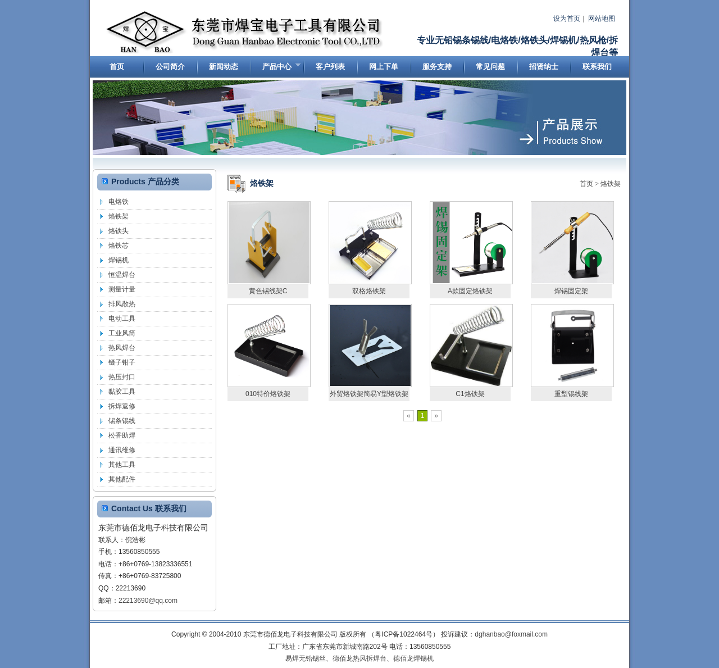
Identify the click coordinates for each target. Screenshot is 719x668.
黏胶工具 (121, 392)
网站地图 (601, 18)
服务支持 (437, 66)
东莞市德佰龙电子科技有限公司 (245, 32)
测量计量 (121, 289)
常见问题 (490, 66)
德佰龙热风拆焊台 (359, 658)
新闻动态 (223, 66)
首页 (117, 66)
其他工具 (121, 465)
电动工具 (121, 318)
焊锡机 (118, 260)
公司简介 (170, 66)
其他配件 (121, 479)
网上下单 (383, 66)
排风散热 (121, 304)
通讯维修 (121, 450)
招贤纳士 (543, 66)
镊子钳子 (121, 362)
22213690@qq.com (148, 601)
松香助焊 (121, 435)
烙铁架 (610, 184)
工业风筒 (121, 333)
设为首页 (566, 18)
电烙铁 (118, 202)
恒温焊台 (121, 275)
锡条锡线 (121, 421)
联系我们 (597, 66)
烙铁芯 (118, 245)
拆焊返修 (121, 406)
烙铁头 (118, 231)
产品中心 (275, 69)
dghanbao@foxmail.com (511, 634)
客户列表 (330, 66)
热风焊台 (121, 348)
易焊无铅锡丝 (305, 658)
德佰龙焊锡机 (413, 658)
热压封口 (121, 377)
